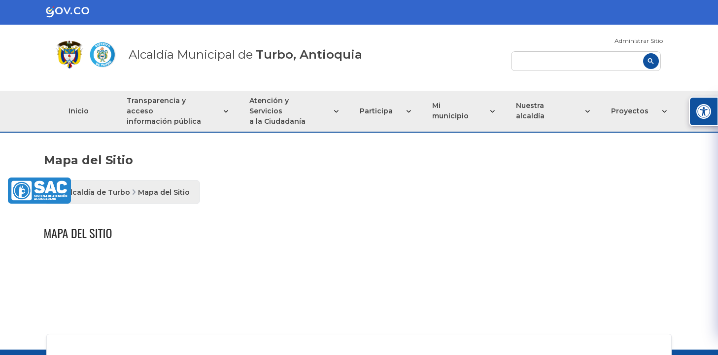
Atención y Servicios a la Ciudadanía (277, 111)
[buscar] (586, 61)
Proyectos (630, 110)
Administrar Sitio (639, 40)
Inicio (78, 110)
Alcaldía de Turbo (98, 192)
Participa (376, 110)
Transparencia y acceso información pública (164, 111)
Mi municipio (450, 110)
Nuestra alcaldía (530, 110)
